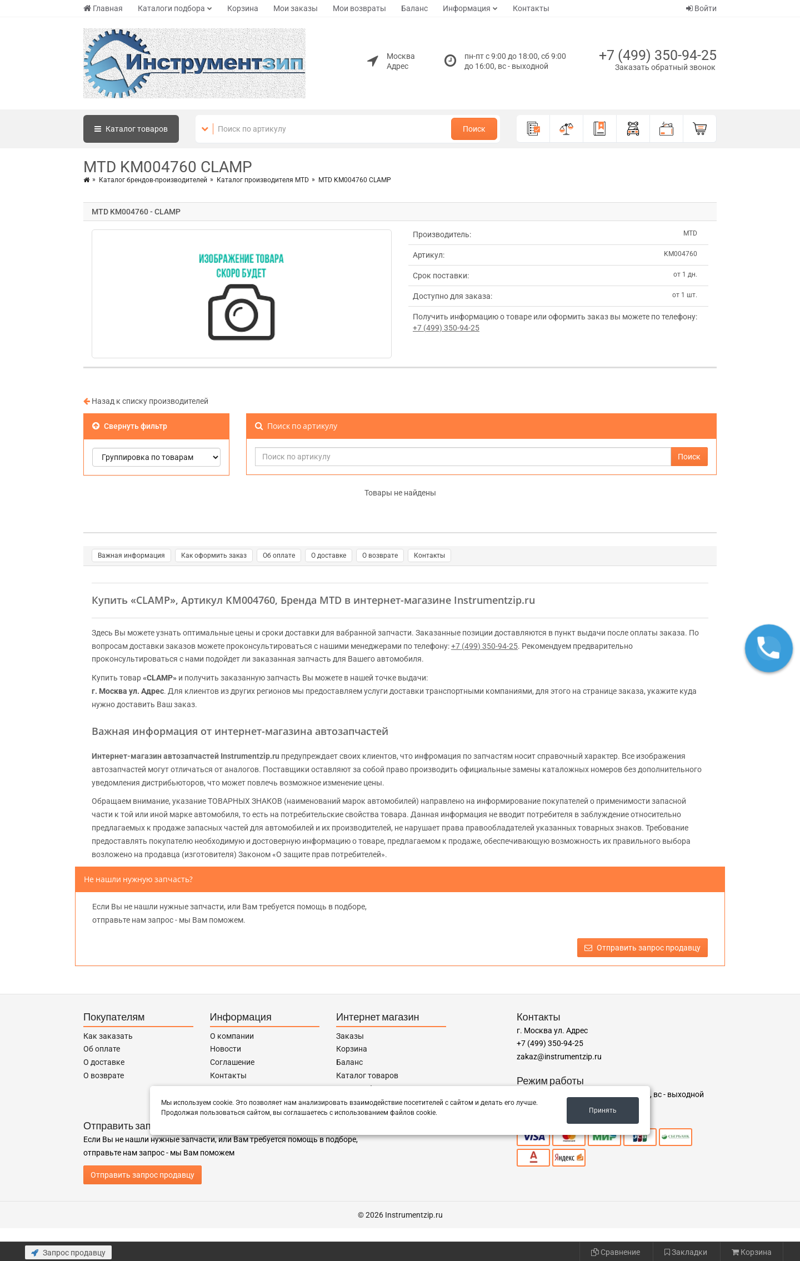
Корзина (242, 8)
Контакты (531, 8)
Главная (103, 8)
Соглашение (232, 1062)
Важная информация (131, 555)
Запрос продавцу (68, 1252)
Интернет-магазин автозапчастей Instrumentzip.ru (185, 756)
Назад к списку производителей (145, 401)
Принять (603, 1110)
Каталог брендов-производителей (153, 180)
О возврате (380, 555)
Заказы (350, 1036)
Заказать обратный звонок (665, 67)
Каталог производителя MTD (263, 180)
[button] (769, 648)
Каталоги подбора (171, 8)
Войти (701, 8)
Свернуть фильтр (129, 426)
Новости (225, 1048)
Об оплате (279, 555)
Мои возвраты (359, 8)
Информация (467, 8)
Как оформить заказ (214, 555)
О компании (232, 1036)
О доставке (328, 555)
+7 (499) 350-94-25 (658, 55)
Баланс (414, 8)
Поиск (474, 128)
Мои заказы (295, 8)
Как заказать (108, 1036)
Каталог (131, 128)
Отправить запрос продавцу (642, 947)
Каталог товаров (367, 1075)
